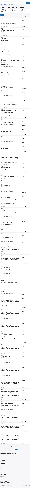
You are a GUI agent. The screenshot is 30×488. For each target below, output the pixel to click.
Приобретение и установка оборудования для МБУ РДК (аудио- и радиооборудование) (10, 100)
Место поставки (3, 31)
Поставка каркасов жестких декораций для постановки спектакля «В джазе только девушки (10, 335)
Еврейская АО (5, 21)
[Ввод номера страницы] (13, 449)
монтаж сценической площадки (5, 167)
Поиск (1, 467)
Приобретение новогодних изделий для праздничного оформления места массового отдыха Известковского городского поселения (10, 30)
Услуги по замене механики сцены (5, 356)
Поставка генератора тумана (5, 424)
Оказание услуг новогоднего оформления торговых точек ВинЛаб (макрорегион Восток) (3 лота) (10, 155)
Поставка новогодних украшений (5, 267)
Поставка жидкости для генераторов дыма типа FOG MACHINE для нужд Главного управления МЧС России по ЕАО (10, 177)
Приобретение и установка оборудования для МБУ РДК (8, 110)
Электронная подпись (3, 473)
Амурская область (13, 50)
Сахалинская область (11, 51)
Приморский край (3, 50)
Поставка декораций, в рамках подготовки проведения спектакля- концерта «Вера (10, 298)
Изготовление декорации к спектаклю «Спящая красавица (9, 414)
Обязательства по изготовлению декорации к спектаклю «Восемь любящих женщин (10, 323)
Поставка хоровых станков (4, 256)
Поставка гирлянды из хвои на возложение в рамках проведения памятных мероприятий (10, 129)
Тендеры (1, 468)
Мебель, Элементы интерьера (5, 86)
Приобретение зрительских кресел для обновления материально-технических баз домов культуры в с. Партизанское (10, 82)
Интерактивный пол (3, 38)
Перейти (17, 449)
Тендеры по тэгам (2, 480)
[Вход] (29, 0)
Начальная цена (23, 29)
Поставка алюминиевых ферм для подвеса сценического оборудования (9, 210)
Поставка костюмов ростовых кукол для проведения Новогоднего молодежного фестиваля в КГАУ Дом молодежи (10, 403)
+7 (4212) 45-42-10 (3, 460)
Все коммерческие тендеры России (5, 482)
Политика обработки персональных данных (24, 485)
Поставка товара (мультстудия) (5, 246)
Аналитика (1, 469)
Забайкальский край (16, 51)
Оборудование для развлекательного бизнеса (7, 43)
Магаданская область (5, 51)
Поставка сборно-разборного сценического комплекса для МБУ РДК (10, 120)
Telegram (3, 463)
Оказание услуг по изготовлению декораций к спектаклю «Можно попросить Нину (10, 235)
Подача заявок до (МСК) (24, 25)
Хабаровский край (8, 50)
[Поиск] (1, 3)
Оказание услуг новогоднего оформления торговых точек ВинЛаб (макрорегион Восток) (10, 61)
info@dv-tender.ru (3, 461)
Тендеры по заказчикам (3, 481)
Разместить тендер (3, 474)
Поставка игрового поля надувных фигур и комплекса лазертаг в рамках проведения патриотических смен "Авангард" (10, 367)
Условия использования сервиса (4, 486)
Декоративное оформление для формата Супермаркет (8, 48)
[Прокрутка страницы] (27, 482)
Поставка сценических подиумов (5, 185)
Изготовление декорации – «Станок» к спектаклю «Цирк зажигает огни (10, 436)
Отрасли (2, 33)
